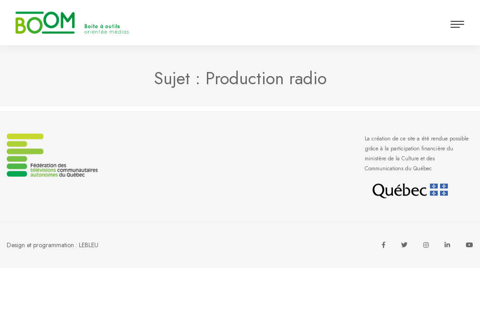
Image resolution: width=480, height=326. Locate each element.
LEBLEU (88, 244)
